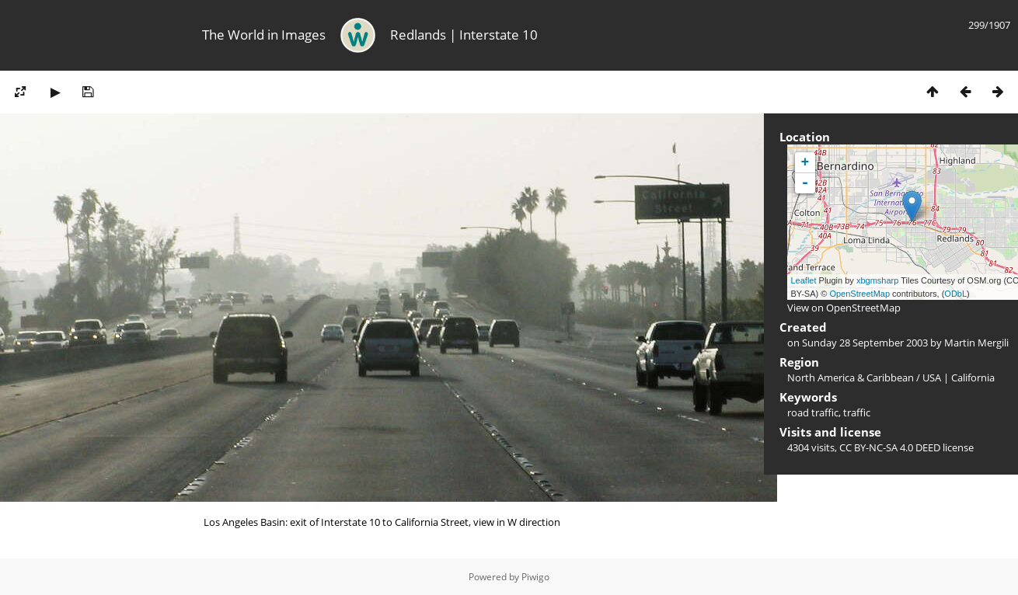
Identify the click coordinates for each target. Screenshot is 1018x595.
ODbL (955, 293)
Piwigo (535, 576)
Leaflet (804, 280)
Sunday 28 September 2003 (865, 343)
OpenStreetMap (859, 293)
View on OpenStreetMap (844, 308)
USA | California (958, 377)
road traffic (812, 412)
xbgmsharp (877, 280)
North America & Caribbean (850, 377)
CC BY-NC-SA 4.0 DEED (889, 447)
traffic (856, 412)
